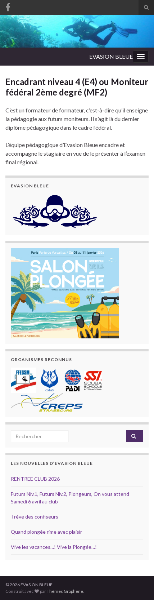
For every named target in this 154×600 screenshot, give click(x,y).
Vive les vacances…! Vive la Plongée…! (54, 547)
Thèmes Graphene (65, 591)
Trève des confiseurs (34, 517)
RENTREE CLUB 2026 (35, 479)
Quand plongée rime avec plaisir (46, 532)
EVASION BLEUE (111, 56)
